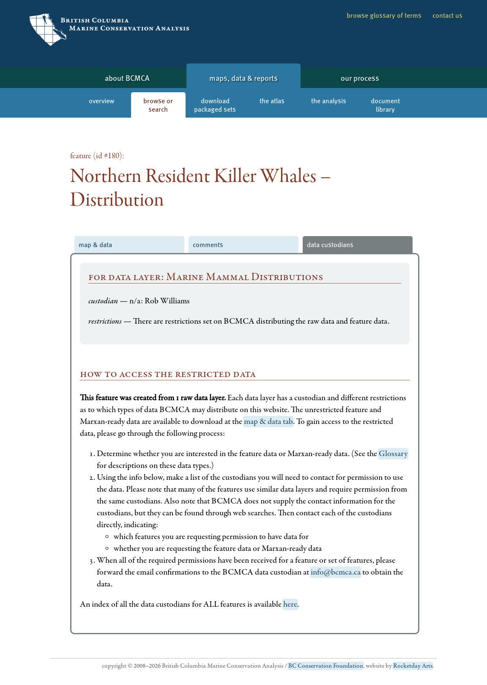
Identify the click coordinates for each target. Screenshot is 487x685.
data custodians (330, 244)
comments (208, 244)
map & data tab (268, 421)
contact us (447, 15)
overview (101, 100)
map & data (95, 244)
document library (385, 105)
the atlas (272, 100)
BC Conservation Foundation (325, 666)
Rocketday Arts (412, 666)
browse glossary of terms (384, 15)
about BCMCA (127, 77)
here (290, 604)
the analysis (328, 100)
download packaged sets (215, 105)
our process (360, 77)
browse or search (158, 105)
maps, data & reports (243, 77)
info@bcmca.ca (336, 572)
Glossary (393, 453)
